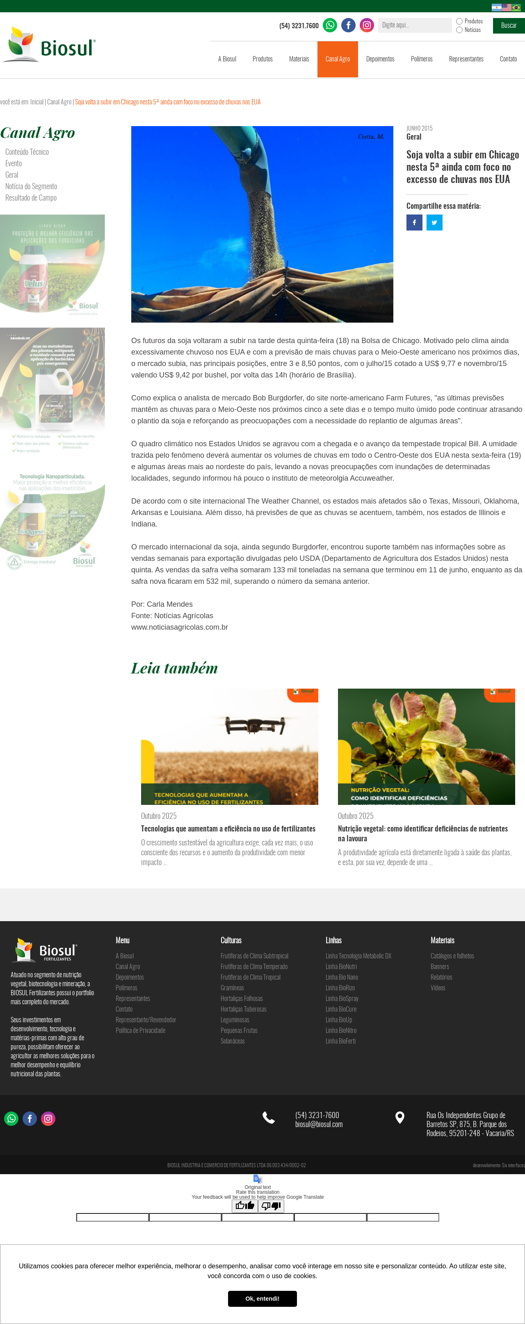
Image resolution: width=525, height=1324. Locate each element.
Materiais (299, 59)
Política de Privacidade (140, 1031)
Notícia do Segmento (31, 187)
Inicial (36, 102)
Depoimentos (380, 59)
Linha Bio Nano (342, 977)
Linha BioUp (339, 1020)
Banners (440, 967)
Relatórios (441, 977)
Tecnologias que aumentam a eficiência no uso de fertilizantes (228, 829)
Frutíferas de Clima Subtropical (254, 956)
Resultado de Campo (31, 198)
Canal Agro (338, 59)
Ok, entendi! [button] (262, 1298)
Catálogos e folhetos (452, 956)
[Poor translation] (271, 1206)
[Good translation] (245, 1206)
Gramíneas (232, 988)
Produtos (263, 59)
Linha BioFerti (341, 1041)
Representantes (466, 59)
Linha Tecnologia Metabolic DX (358, 956)
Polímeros (422, 59)
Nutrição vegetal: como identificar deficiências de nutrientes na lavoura (423, 834)
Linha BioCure (341, 1009)
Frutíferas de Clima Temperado (254, 967)
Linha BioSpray (342, 999)
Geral (11, 175)
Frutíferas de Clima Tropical (251, 977)
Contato (508, 59)
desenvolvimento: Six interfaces (499, 1165)
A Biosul (227, 59)
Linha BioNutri (341, 967)
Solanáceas (233, 1041)
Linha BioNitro (341, 1031)
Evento (13, 164)
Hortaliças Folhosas (242, 999)
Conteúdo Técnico (27, 152)
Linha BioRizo (340, 988)
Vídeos (438, 988)
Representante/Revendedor (146, 1020)
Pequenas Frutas (239, 1031)
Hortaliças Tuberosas (244, 1009)
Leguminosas (235, 1020)
